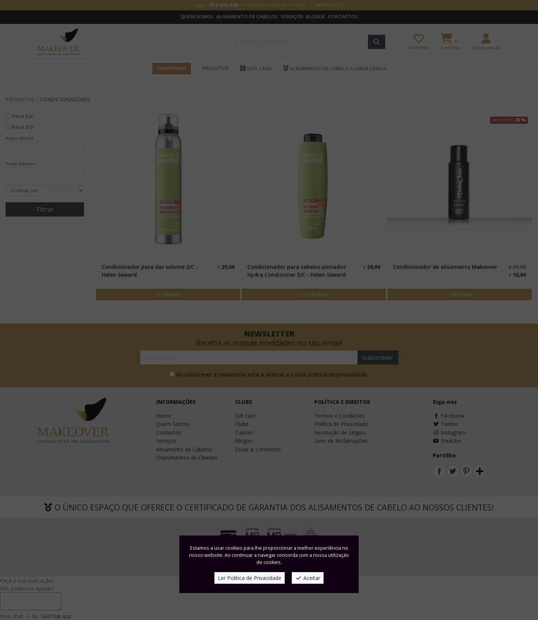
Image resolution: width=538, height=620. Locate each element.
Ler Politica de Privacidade (249, 577)
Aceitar (307, 577)
